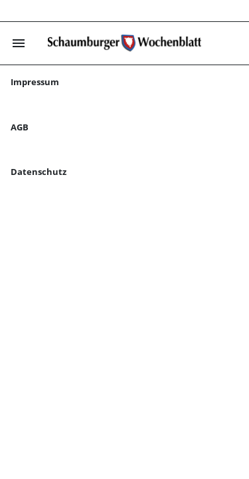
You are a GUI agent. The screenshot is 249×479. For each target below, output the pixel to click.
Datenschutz (38, 172)
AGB (20, 127)
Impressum (35, 82)
